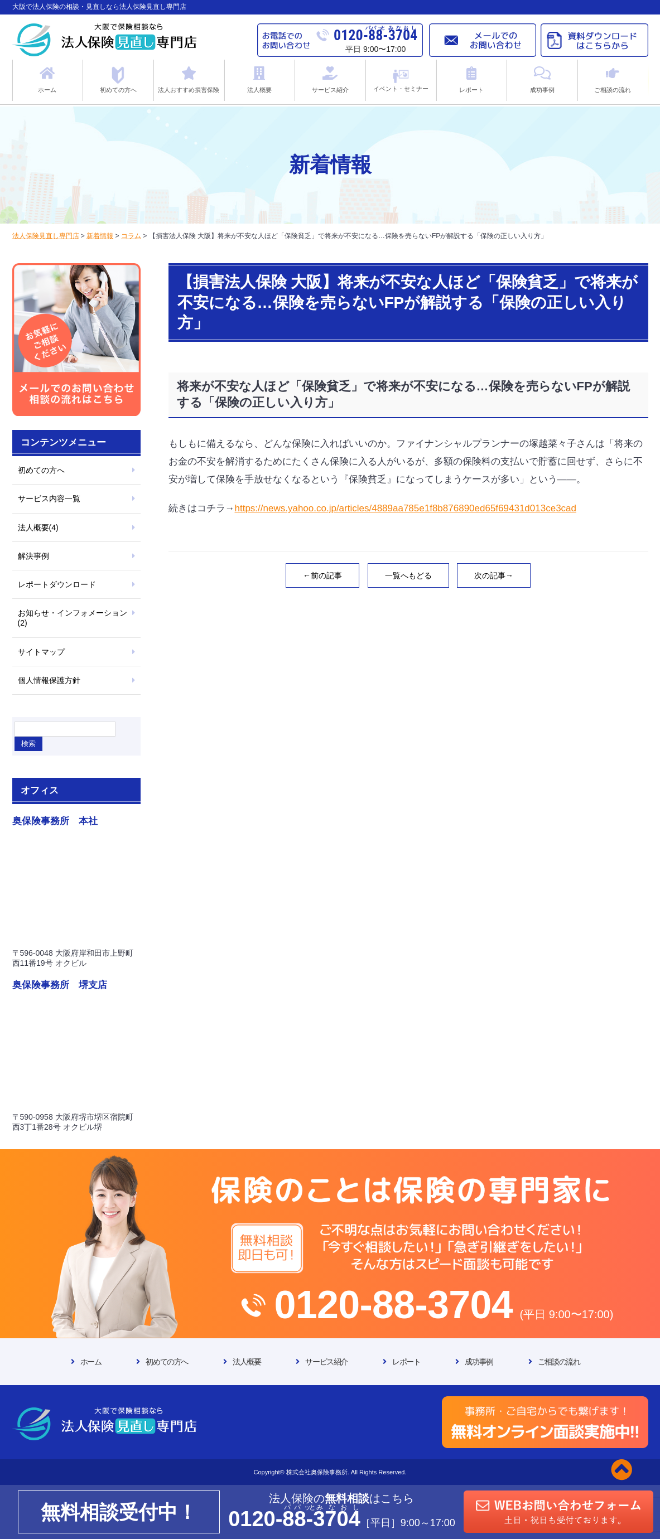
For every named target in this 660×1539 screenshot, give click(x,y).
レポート (406, 1361)
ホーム (91, 1361)
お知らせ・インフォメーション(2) (72, 617)
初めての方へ (41, 470)
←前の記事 (322, 575)
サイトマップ (41, 651)
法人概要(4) (38, 527)
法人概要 (247, 1361)
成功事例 (479, 1361)
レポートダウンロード (57, 584)
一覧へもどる (408, 575)
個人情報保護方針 (49, 680)
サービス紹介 (326, 1361)
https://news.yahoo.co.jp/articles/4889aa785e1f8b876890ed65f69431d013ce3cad (406, 508)
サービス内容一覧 (49, 498)
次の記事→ (493, 575)
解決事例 (33, 555)
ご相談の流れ (559, 1361)
